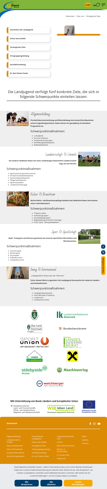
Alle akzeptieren (26, 483)
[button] (103, 5)
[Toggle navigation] (96, 5)
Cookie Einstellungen (78, 483)
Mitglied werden (103, 265)
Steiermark (70, 16)
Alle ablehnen (51, 483)
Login (87, 4)
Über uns (80, 16)
